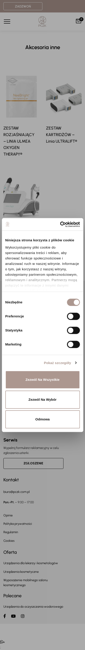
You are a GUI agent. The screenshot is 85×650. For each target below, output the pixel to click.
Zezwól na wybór (43, 399)
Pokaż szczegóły (57, 363)
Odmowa (42, 419)
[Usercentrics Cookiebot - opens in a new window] (60, 224)
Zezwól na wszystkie (42, 379)
